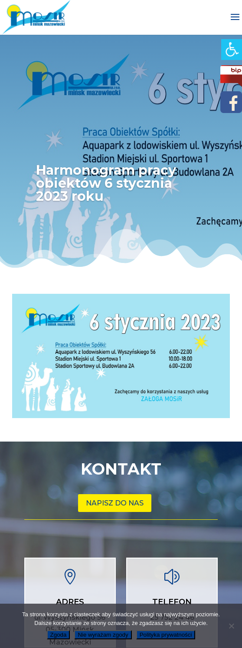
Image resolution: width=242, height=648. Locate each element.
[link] (231, 49)
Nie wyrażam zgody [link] (103, 634)
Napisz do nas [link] (115, 503)
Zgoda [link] (58, 634)
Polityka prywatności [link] (166, 634)
